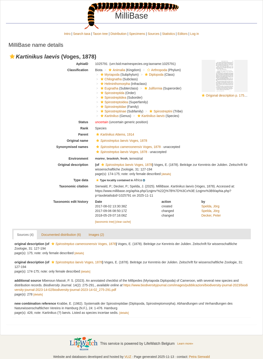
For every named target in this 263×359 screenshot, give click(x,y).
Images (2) (96, 235)
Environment (78, 158)
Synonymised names (72, 147)
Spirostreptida (111, 93)
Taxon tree (100, 34)
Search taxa (81, 34)
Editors (183, 34)
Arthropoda (156, 70)
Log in (194, 34)
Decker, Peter (211, 215)
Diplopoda (153, 74)
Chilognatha (110, 79)
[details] (166, 174)
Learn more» (185, 343)
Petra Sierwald (199, 357)
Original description (73, 165)
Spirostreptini (160, 111)
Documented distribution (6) (61, 235)
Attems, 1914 (114, 134)
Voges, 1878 (121, 140)
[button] (12, 56)
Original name (77, 140)
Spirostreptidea (112, 97)
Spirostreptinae (112, 111)
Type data (80, 180)
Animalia (116, 70)
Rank (84, 128)
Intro (67, 34)
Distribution (118, 34)
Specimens (137, 34)
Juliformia (152, 88)
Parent (83, 134)
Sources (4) (25, 235)
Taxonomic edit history (70, 201)
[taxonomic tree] (105, 221)
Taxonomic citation (73, 186)
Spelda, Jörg (210, 206)
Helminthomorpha (114, 84)
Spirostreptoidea (113, 102)
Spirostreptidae (112, 107)
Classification (77, 70)
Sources (153, 34)
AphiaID (82, 64)
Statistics (168, 34)
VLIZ (127, 357)
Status (83, 122)
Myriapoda (109, 74)
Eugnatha (108, 88)
